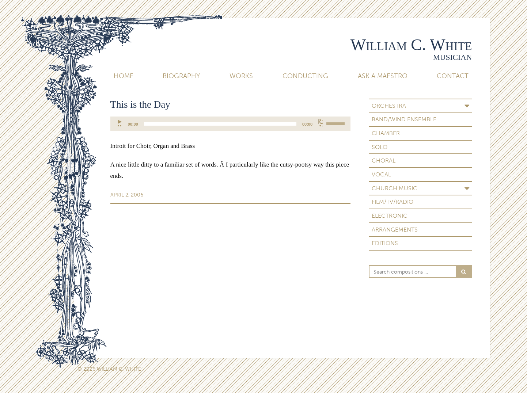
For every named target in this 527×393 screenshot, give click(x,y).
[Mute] (320, 122)
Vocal (381, 174)
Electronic (389, 215)
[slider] (220, 124)
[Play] (120, 122)
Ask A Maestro (382, 76)
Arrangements (395, 229)
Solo (379, 147)
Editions (385, 243)
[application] (230, 124)
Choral (383, 160)
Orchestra (389, 105)
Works (241, 76)
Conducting (305, 76)
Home (123, 76)
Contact (453, 76)
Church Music (394, 188)
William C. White (411, 44)
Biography (181, 76)
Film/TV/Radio (392, 201)
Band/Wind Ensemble (404, 119)
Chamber (386, 133)
